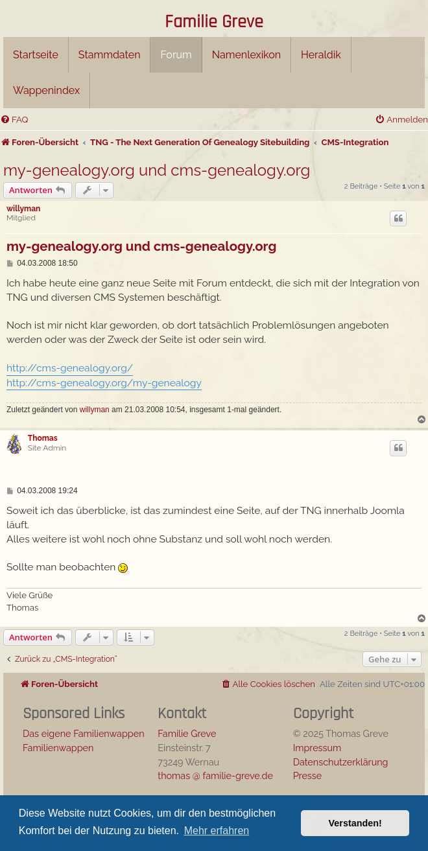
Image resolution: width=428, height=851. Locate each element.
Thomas (43, 438)
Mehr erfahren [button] (217, 830)
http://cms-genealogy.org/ (69, 368)
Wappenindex (46, 90)
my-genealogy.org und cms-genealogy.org (156, 170)
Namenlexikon (246, 55)
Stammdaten (109, 55)
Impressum (317, 747)
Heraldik (321, 55)
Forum (175, 55)
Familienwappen (58, 747)
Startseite (35, 55)
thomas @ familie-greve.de (215, 775)
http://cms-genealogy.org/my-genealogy (104, 383)
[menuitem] (14, 119)
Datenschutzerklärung (340, 761)
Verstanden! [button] (355, 823)
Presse (307, 775)
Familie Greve (214, 23)
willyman (23, 208)
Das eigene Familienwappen (84, 733)
